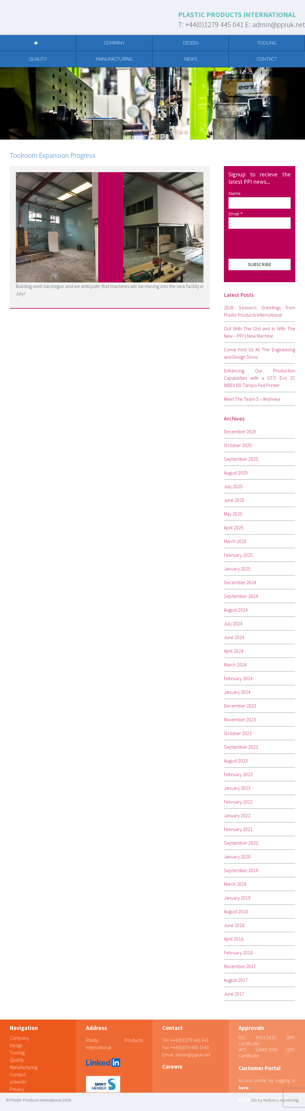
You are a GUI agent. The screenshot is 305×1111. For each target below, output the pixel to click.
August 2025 (236, 473)
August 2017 (236, 980)
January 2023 (237, 788)
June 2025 (234, 500)
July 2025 (233, 486)
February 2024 (238, 678)
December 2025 (240, 431)
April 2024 (233, 651)
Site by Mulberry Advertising (274, 1100)
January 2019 (237, 898)
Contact (267, 59)
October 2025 (238, 445)
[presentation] (258, 241)
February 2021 (238, 829)
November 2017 (240, 966)
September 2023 (241, 747)
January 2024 (237, 692)
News (190, 59)
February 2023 (238, 774)
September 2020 (241, 843)
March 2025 (235, 541)
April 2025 (233, 527)
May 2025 (233, 514)
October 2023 (238, 733)
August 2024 (236, 610)
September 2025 (241, 459)
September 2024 (241, 596)
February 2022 (238, 802)
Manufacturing (114, 59)
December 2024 (240, 582)
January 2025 (237, 569)
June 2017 (234, 994)
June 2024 (234, 637)
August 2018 (236, 911)
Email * (235, 214)
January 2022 (237, 815)
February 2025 (238, 555)
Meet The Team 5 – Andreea (252, 399)
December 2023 (240, 706)
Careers (172, 1066)
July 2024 (233, 623)
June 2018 (234, 925)
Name (234, 193)
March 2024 (235, 665)
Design (190, 43)
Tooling (266, 43)
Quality (38, 59)
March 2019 (235, 884)
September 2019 (241, 870)
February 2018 (238, 952)
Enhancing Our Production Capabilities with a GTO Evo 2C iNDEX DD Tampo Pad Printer (259, 377)
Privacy (17, 1089)
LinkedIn (18, 1082)
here (244, 1087)
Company (114, 43)
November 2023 (240, 719)
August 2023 (236, 761)
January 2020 (237, 857)
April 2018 (233, 939)
